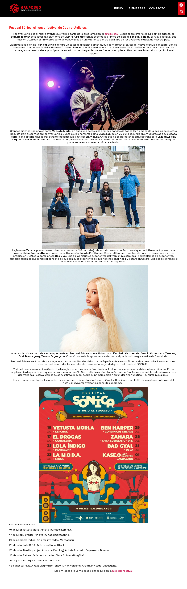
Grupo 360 (112, 33)
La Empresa (136, 8)
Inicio (118, 8)
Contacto (157, 8)
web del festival (122, 570)
